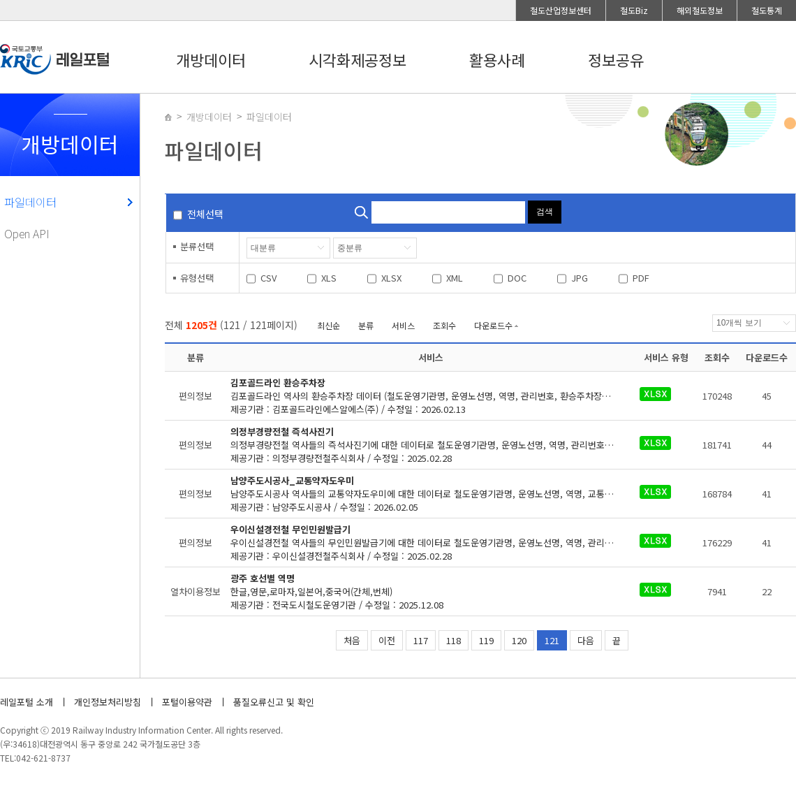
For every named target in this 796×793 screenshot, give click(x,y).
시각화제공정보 (357, 59)
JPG (579, 277)
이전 (386, 640)
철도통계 (766, 10)
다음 (585, 640)
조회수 (444, 325)
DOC (517, 277)
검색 (544, 212)
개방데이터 (211, 59)
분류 (366, 325)
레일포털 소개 (26, 701)
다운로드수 (493, 325)
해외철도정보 (700, 10)
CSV (268, 277)
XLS (329, 277)
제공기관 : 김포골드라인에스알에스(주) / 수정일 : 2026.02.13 (431, 396)
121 (552, 640)
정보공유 (616, 59)
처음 (352, 640)
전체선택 (205, 214)
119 (486, 640)
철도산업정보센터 (560, 10)
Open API (27, 233)
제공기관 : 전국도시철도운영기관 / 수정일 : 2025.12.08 (422, 591)
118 (453, 640)
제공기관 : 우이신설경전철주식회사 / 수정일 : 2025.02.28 (431, 542)
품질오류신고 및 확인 (273, 701)
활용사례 (497, 59)
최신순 (328, 325)
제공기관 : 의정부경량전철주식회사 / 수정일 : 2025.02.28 (431, 445)
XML (454, 277)
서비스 (403, 325)
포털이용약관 (187, 701)
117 (420, 640)
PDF (641, 277)
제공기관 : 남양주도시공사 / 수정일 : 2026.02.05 (431, 494)
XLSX (391, 277)
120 (519, 640)
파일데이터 (30, 202)
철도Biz (634, 10)
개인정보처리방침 (107, 701)
